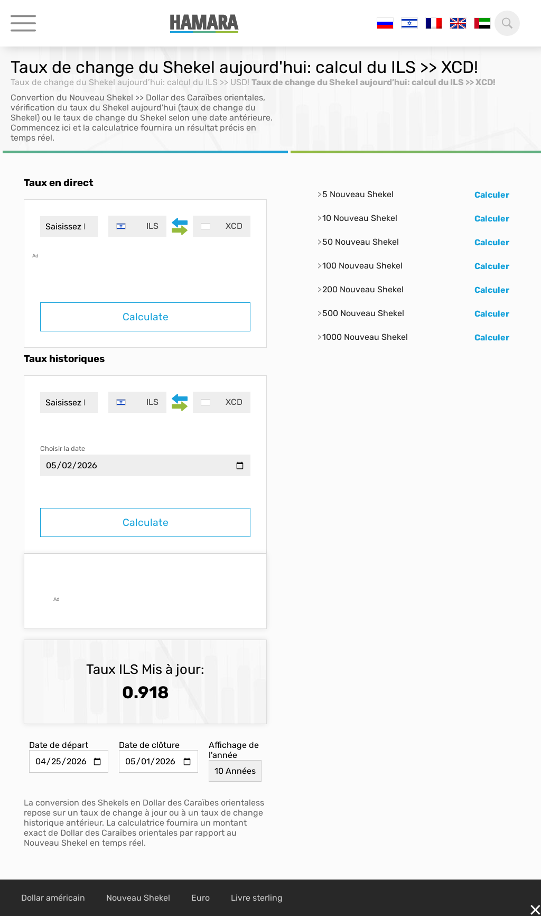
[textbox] (137, 226)
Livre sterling (257, 898)
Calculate (146, 317)
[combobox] (137, 226)
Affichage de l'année (234, 750)
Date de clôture (149, 745)
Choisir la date (62, 448)
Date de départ (58, 745)
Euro (200, 898)
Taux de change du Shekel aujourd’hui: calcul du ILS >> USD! (130, 82)
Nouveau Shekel (138, 898)
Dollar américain (53, 898)
